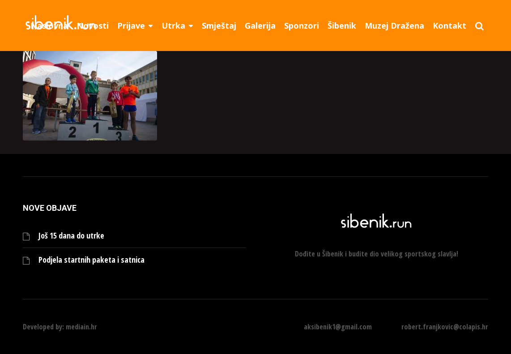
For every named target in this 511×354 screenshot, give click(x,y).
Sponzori (301, 25)
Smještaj (219, 25)
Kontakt (449, 25)
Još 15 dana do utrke (71, 235)
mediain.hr (81, 327)
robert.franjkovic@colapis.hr (444, 327)
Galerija (260, 25)
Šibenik (342, 25)
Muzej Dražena (394, 25)
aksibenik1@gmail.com (338, 327)
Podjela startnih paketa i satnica (91, 260)
